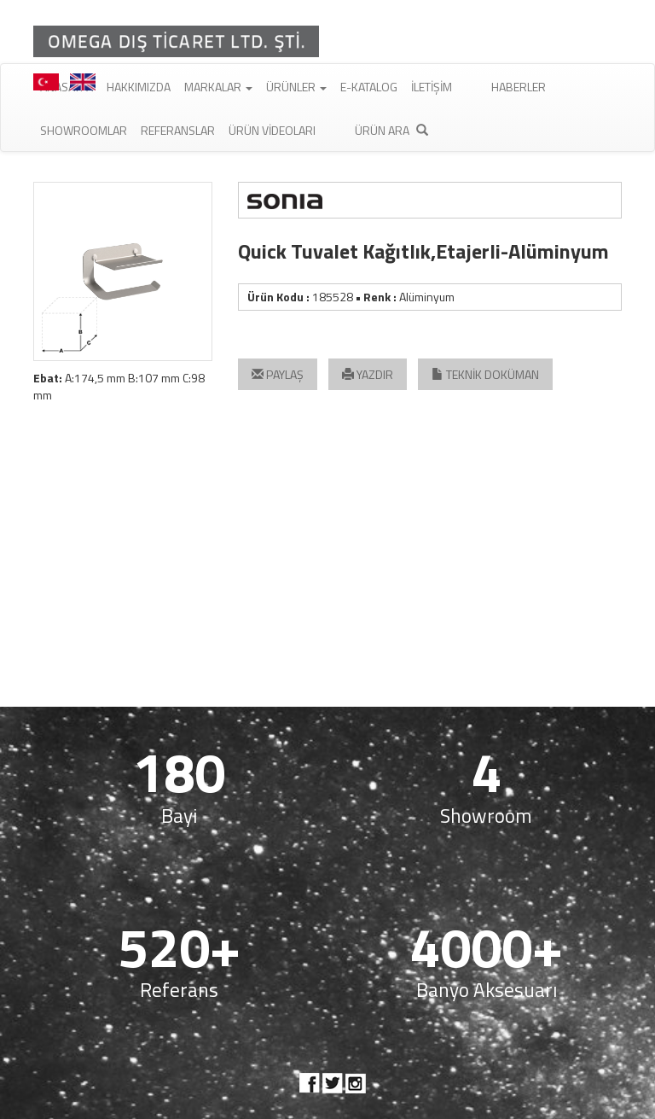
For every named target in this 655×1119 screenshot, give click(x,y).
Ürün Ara (391, 130)
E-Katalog (368, 87)
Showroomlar (83, 130)
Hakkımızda (139, 87)
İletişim (431, 87)
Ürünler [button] (296, 87)
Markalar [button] (218, 87)
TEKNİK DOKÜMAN (485, 374)
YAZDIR (367, 374)
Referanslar (178, 130)
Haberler (518, 87)
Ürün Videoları (272, 130)
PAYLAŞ (278, 374)
